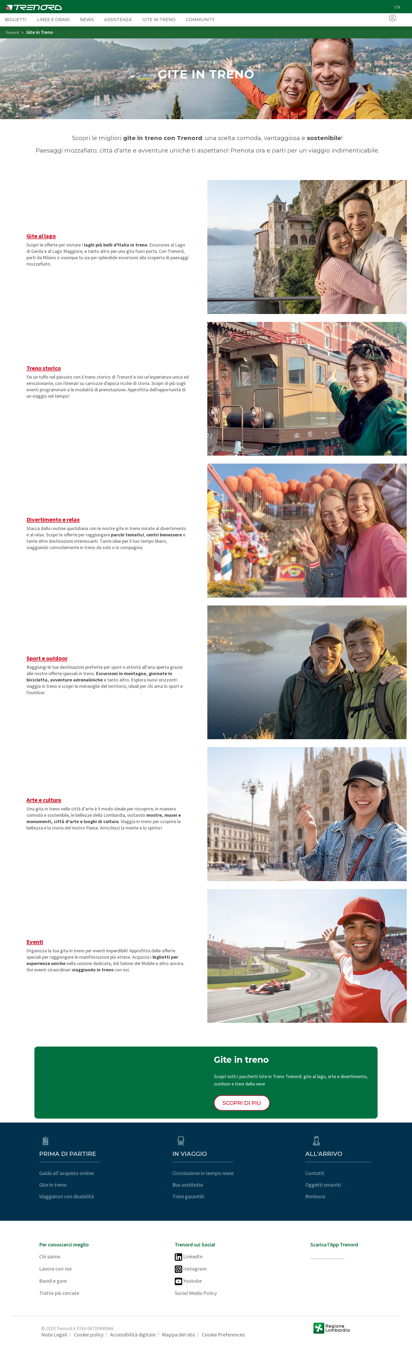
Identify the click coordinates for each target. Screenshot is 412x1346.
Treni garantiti (191, 1196)
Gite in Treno (159, 19)
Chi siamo (49, 1256)
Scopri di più (241, 1103)
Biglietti (15, 19)
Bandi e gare (53, 1280)
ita (397, 7)
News (87, 19)
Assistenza (118, 19)
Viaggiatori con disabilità (66, 1196)
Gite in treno (53, 1184)
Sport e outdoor (47, 658)
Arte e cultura (43, 800)
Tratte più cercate (59, 1293)
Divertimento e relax (53, 519)
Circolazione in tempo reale (205, 1173)
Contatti (319, 1173)
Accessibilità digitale (132, 1334)
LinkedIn (189, 1257)
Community (200, 19)
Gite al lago (41, 236)
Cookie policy (89, 1334)
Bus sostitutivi (190, 1184)
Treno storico (43, 368)
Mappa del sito (178, 1334)
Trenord (12, 32)
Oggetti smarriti (328, 1184)
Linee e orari (53, 19)
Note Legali (54, 1334)
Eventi (34, 941)
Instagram (191, 1269)
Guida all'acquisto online (66, 1173)
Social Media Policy (196, 1293)
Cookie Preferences (223, 1334)
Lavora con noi (55, 1268)
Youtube (188, 1281)
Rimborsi (320, 1196)
